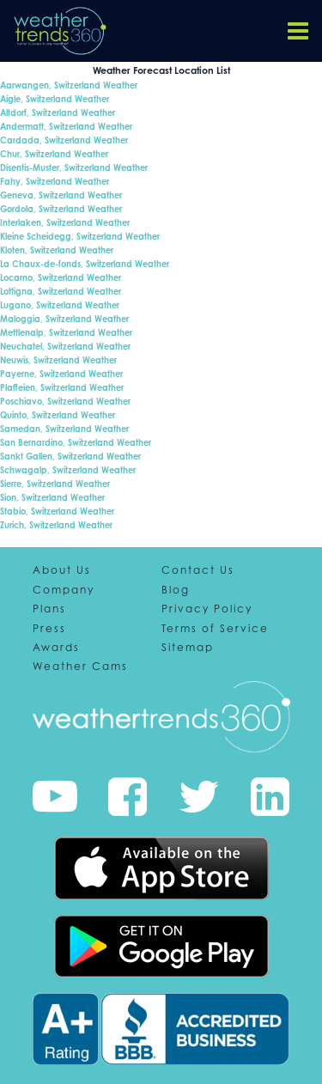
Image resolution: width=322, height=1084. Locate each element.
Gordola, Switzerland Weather (61, 209)
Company (63, 590)
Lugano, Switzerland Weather (59, 305)
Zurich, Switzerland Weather (56, 525)
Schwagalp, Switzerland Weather (68, 470)
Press (49, 629)
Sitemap (187, 648)
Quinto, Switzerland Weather (57, 415)
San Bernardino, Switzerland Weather (75, 442)
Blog (175, 590)
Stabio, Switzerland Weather (57, 511)
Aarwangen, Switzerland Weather (68, 85)
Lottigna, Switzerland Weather (60, 291)
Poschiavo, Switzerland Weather (65, 401)
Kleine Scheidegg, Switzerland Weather (80, 236)
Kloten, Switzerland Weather (56, 250)
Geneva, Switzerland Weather (61, 195)
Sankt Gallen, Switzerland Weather (70, 456)
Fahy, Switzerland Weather (54, 181)
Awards (56, 648)
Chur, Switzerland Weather (54, 154)
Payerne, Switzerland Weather (61, 373)
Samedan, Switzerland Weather (64, 428)
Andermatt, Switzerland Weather (66, 126)
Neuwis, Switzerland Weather (58, 360)
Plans (49, 609)
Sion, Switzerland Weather (52, 497)
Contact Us (197, 570)
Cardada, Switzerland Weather (64, 140)
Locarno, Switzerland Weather (60, 277)
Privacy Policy (206, 609)
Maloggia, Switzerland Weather (64, 319)
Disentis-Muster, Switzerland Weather (74, 167)
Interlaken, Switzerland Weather (65, 222)
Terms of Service (215, 629)
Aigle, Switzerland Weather (54, 99)
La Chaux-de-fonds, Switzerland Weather (84, 264)
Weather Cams (80, 667)
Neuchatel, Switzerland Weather (65, 346)
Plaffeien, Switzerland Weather (62, 387)
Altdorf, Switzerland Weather (57, 112)
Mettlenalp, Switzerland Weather (66, 332)
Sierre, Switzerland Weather (55, 483)
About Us (62, 570)
